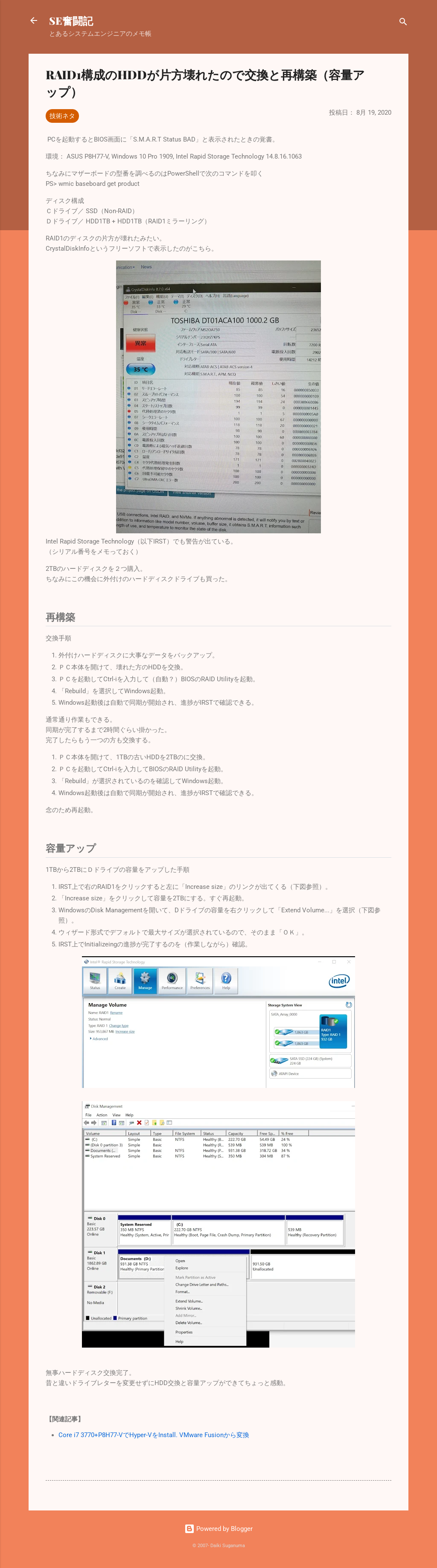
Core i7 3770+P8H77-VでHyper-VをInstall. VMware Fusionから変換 (153, 1435)
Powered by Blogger (218, 1529)
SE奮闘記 (71, 20)
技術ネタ (62, 116)
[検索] (403, 23)
